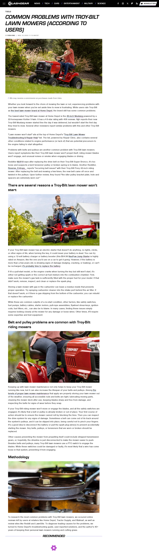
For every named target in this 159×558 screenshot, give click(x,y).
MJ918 (20, 161)
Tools (8, 12)
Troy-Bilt (98, 91)
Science (102, 3)
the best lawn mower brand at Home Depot (31, 110)
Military (88, 3)
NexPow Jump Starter (79, 256)
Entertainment (72, 3)
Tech (47, 3)
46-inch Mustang (75, 116)
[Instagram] (123, 3)
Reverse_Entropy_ (17, 168)
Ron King (11, 35)
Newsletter (148, 3)
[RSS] (137, 3)
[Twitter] (127, 3)
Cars (56, 3)
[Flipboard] (132, 3)
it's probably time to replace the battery (41, 266)
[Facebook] (118, 3)
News (37, 3)
